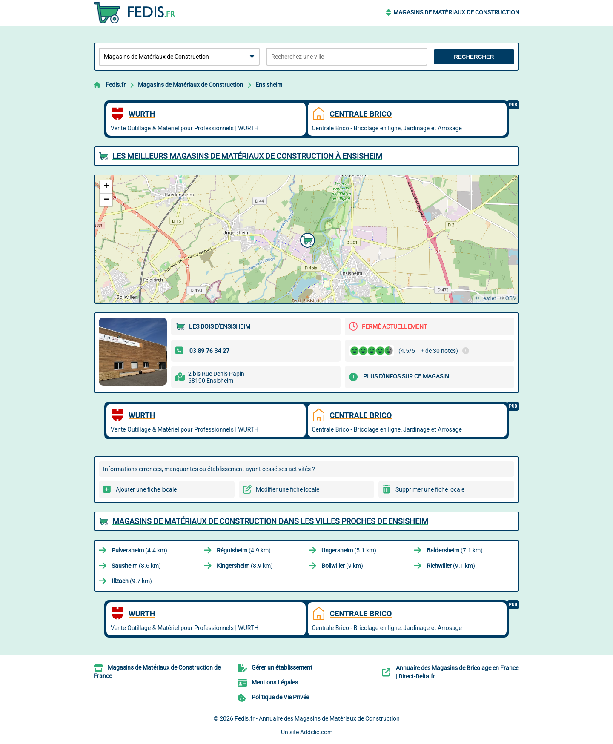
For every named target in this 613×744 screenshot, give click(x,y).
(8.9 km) (245, 565)
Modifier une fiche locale (287, 489)
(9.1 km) (451, 565)
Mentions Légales (275, 682)
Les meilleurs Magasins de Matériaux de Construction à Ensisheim (247, 156)
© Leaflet (485, 298)
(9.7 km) (132, 581)
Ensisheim (268, 84)
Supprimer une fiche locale (429, 489)
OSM (511, 298)
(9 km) (342, 565)
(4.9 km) (244, 550)
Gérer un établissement (282, 667)
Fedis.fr (116, 84)
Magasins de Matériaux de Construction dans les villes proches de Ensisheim (270, 521)
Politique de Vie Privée (280, 697)
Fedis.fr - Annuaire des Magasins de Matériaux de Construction (317, 718)
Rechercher (474, 57)
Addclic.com (316, 732)
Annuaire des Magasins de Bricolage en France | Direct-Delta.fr (457, 672)
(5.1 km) (348, 550)
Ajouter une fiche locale (146, 489)
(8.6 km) (136, 565)
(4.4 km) (139, 550)
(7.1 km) (455, 550)
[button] (306, 239)
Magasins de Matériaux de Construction (456, 12)
